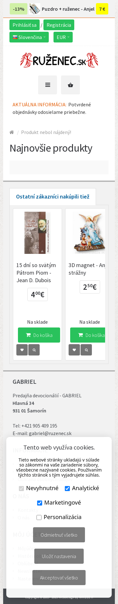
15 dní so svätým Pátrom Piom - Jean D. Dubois (36, 272)
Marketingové (59, 502)
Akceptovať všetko (59, 577)
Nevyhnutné (39, 488)
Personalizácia (59, 517)
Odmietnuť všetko (59, 535)
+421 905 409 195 (39, 425)
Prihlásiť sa (25, 25)
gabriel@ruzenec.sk (50, 433)
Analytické (82, 488)
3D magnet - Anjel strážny (89, 268)
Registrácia (59, 25)
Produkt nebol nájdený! (46, 132)
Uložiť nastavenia (59, 556)
